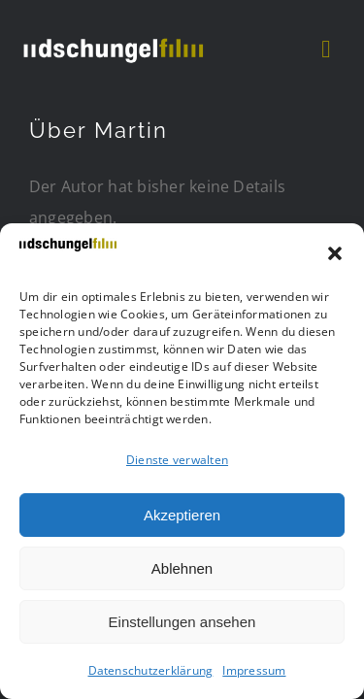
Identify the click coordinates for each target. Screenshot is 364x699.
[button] (335, 253)
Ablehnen (182, 568)
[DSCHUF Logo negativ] (113, 38)
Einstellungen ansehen (182, 622)
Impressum (253, 670)
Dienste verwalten (177, 459)
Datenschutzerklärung (151, 670)
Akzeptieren (182, 515)
